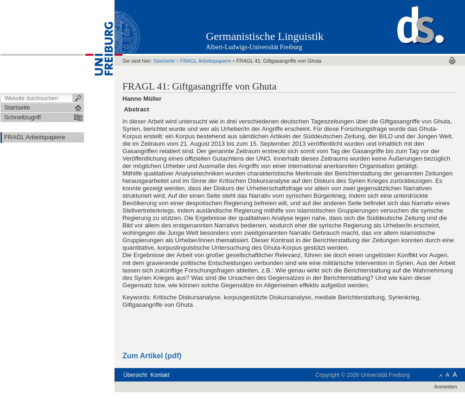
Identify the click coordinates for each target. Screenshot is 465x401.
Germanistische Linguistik (265, 36)
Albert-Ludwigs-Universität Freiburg (254, 47)
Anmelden (445, 386)
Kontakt (160, 375)
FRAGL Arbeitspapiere (205, 61)
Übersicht (135, 375)
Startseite (164, 61)
